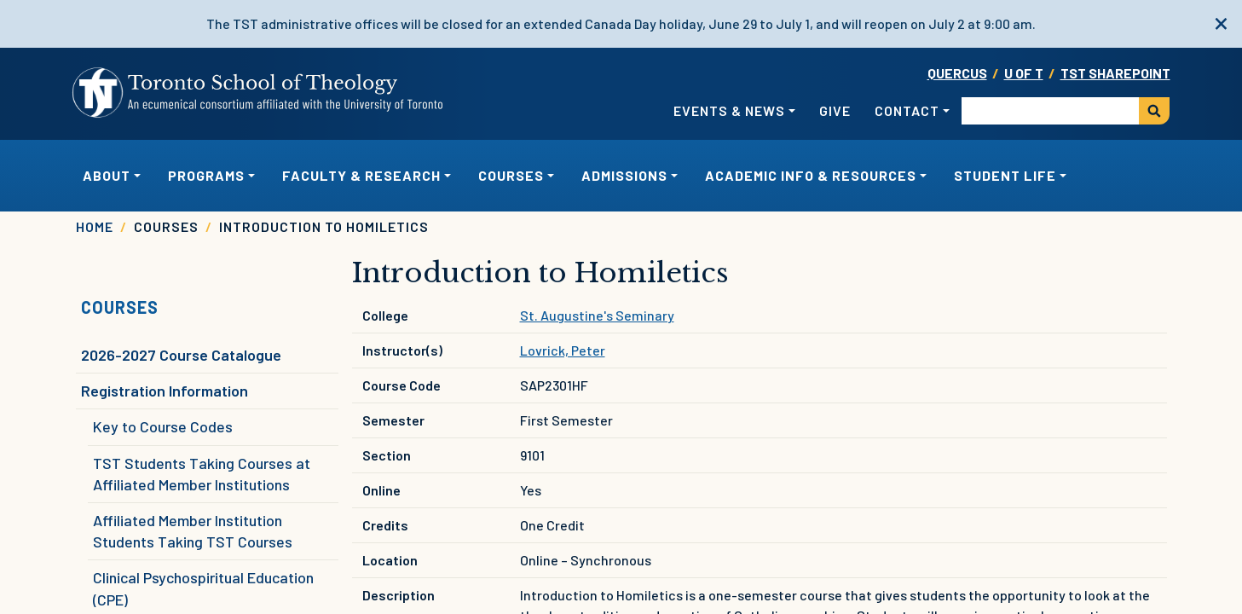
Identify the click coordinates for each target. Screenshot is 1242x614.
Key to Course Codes (163, 426)
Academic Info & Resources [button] (810, 175)
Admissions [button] (624, 175)
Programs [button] (206, 175)
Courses (120, 307)
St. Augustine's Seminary (597, 315)
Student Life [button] (1005, 175)
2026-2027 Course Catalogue (181, 354)
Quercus (957, 73)
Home (94, 226)
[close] (1221, 21)
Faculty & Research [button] (361, 175)
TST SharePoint (1115, 73)
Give (835, 110)
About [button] (106, 175)
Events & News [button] (729, 110)
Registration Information (164, 390)
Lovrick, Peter (562, 350)
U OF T (1023, 73)
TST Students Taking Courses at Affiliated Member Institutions (201, 474)
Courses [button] (511, 175)
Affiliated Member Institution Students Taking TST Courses (192, 531)
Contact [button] (907, 110)
